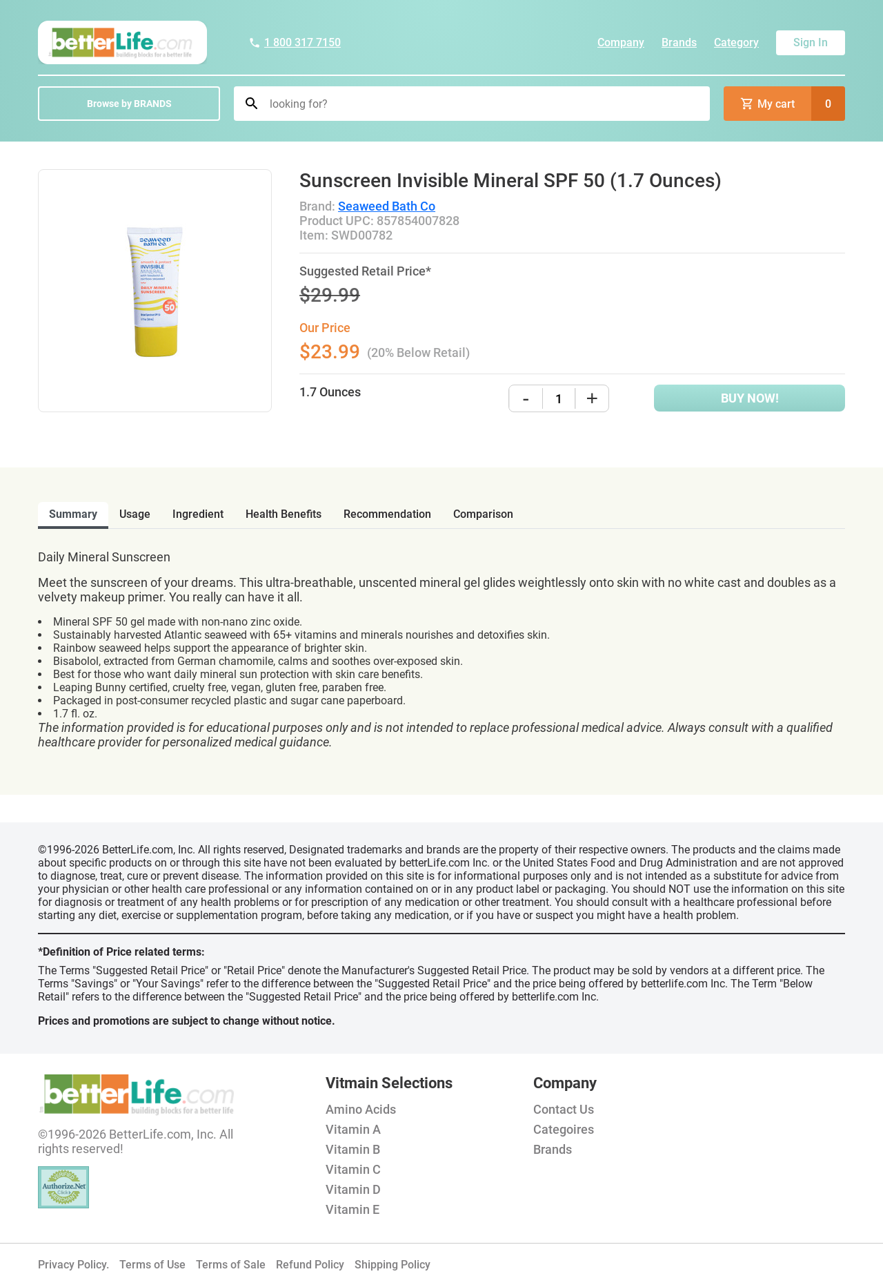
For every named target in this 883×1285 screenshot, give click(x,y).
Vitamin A (353, 1129)
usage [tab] (134, 514)
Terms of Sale (231, 1264)
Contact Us (563, 1109)
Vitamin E (352, 1209)
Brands (679, 42)
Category (736, 42)
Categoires (563, 1129)
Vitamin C (353, 1169)
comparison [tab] (483, 514)
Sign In (810, 42)
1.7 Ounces (330, 392)
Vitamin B (353, 1149)
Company (620, 42)
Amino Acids (361, 1109)
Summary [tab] (73, 514)
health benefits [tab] (283, 514)
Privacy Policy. (73, 1264)
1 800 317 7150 (294, 42)
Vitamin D (353, 1189)
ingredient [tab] (198, 514)
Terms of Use (152, 1264)
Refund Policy (310, 1264)
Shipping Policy (392, 1264)
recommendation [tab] (387, 514)
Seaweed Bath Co (386, 206)
